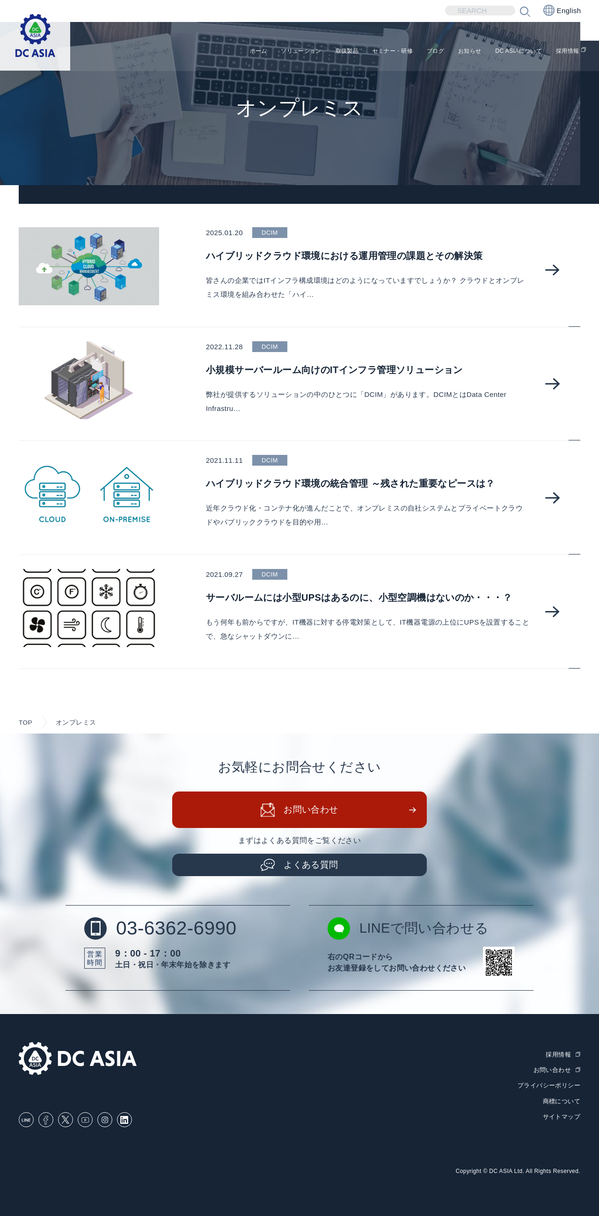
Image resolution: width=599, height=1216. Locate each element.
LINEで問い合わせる (410, 930)
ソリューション (239, 52)
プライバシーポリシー (549, 1086)
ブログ (404, 52)
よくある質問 (311, 866)
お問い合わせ (311, 811)
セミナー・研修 (352, 52)
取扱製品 (295, 52)
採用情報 (565, 52)
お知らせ (445, 52)
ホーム (186, 52)
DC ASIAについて (505, 52)
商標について (561, 1101)
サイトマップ (561, 1116)
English (562, 10)
